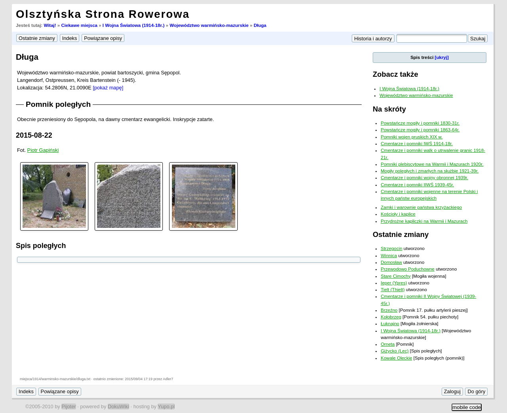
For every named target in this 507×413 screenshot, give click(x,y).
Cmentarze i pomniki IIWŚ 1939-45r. (417, 184)
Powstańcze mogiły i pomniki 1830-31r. (420, 123)
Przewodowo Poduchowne (408, 269)
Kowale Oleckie (396, 358)
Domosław (391, 262)
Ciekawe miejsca (79, 25)
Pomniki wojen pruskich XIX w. (411, 137)
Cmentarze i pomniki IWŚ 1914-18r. (417, 143)
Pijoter (68, 406)
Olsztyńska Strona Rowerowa (103, 14)
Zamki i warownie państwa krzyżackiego (421, 207)
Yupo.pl (166, 406)
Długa (260, 25)
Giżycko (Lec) (394, 351)
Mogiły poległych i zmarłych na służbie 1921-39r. (429, 171)
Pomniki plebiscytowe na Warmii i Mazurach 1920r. (432, 164)
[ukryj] (442, 57)
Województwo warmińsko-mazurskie (209, 25)
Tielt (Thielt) (392, 289)
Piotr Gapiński (43, 150)
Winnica (389, 255)
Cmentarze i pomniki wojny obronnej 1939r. (424, 177)
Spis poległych (41, 246)
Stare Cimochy (396, 276)
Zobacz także (395, 74)
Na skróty (389, 109)
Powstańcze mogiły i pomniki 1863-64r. (420, 129)
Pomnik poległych (58, 104)
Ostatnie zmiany (401, 234)
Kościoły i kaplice (398, 214)
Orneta (388, 344)
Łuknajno (390, 323)
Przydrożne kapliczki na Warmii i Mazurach (424, 221)
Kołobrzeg (391, 316)
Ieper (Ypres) (394, 282)
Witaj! (50, 25)
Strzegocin (391, 248)
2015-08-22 (34, 135)
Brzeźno (389, 310)
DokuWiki (118, 406)
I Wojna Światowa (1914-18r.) (134, 25)
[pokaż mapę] (108, 88)
